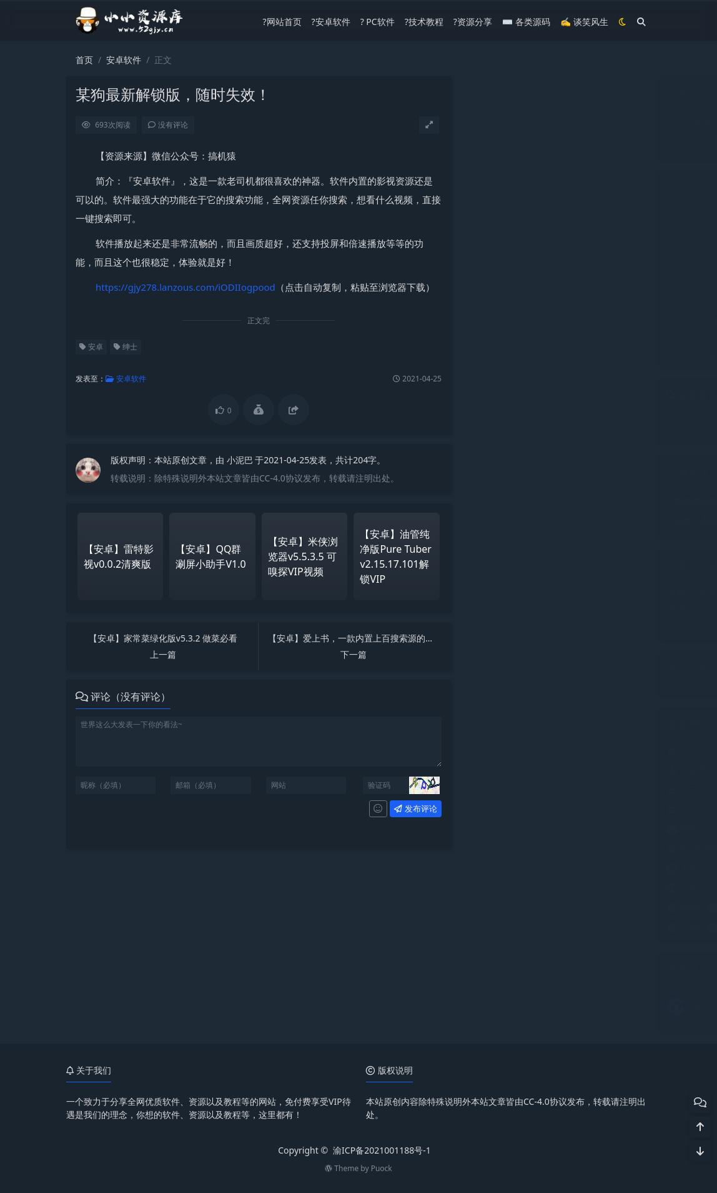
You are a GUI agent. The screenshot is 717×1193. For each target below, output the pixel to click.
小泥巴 (240, 460)
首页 (84, 60)
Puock (381, 1168)
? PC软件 (377, 22)
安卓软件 (123, 60)
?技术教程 (424, 22)
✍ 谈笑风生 (584, 22)
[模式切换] (622, 21)
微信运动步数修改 (567, 501)
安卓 (90, 346)
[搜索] (641, 21)
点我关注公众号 (555, 142)
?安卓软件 (331, 22)
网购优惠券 (496, 501)
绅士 (125, 346)
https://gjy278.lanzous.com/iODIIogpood (185, 287)
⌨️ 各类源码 (526, 22)
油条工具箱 (496, 520)
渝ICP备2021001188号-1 (382, 1150)
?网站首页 (281, 22)
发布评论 (414, 808)
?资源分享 (472, 22)
